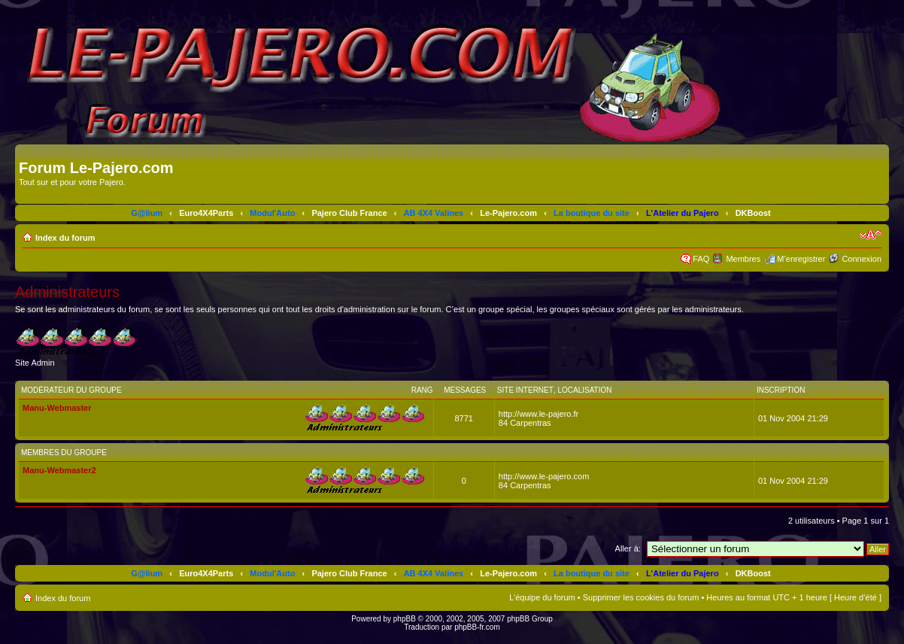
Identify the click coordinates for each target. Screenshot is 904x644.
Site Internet (525, 390)
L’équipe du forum (542, 597)
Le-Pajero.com (508, 212)
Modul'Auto (272, 212)
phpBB (404, 619)
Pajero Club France (349, 212)
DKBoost (753, 212)
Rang (422, 390)
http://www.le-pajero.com (544, 476)
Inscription (781, 390)
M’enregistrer (801, 258)
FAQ (701, 258)
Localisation (584, 390)
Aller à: (628, 548)
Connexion (861, 258)
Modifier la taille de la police (870, 235)
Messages (465, 390)
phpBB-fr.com (477, 627)
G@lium (146, 212)
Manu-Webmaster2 (59, 470)
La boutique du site (591, 212)
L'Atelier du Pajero (682, 212)
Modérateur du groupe (71, 390)
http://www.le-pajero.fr (538, 413)
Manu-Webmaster (57, 407)
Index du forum (65, 237)
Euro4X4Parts (206, 212)
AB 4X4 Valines (434, 212)
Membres (743, 258)
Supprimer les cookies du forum (641, 597)
